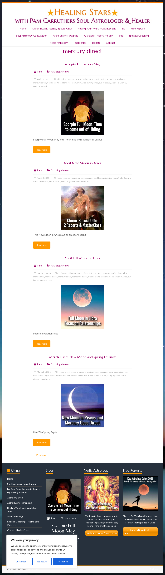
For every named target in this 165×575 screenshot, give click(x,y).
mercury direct (39, 83)
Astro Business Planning (65, 35)
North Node (67, 83)
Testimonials (80, 42)
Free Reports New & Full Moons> (137, 531)
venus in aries (45, 379)
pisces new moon (85, 375)
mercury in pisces (79, 276)
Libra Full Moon (123, 273)
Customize (21, 561)
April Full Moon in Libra (82, 258)
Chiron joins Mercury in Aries (69, 79)
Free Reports (138, 28)
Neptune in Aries (54, 83)
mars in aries (120, 79)
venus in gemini (40, 86)
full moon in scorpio (91, 79)
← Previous (39, 454)
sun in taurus (104, 83)
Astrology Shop (15, 497)
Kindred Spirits (109, 273)
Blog (120, 35)
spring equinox (113, 375)
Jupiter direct (82, 273)
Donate (96, 42)
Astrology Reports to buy (98, 35)
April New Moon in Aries (82, 163)
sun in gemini (92, 83)
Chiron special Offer (67, 273)
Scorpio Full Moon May (82, 64)
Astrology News (60, 71)
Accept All (63, 561)
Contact (110, 42)
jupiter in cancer (108, 79)
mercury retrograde (42, 375)
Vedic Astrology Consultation (102, 533)
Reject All (42, 561)
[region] (41, 552)
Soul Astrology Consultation (31, 35)
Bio (123, 28)
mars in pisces (51, 276)
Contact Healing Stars (18, 530)
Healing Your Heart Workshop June (97, 28)
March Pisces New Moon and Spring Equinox (82, 357)
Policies (154, 569)
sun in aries (44, 181)
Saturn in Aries (79, 83)
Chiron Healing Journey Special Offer (52, 28)
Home (23, 28)
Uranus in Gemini (118, 83)
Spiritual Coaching (139, 35)
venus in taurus (82, 181)
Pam (39, 71)
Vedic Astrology (59, 42)
